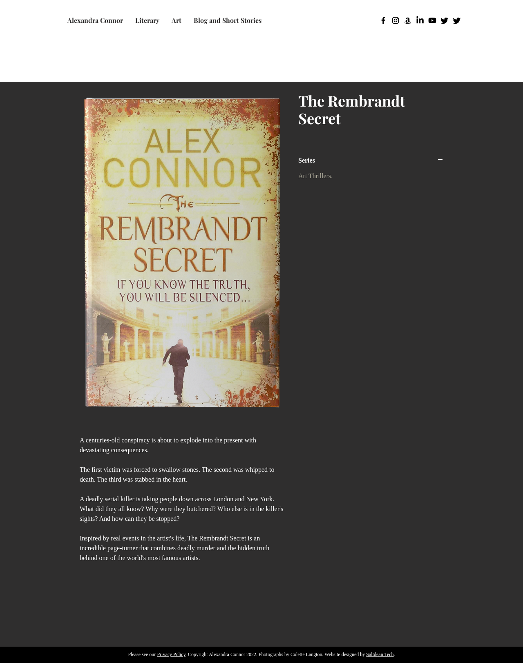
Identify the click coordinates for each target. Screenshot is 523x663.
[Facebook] (383, 20)
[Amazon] (407, 20)
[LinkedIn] (420, 20)
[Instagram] (395, 20)
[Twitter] (444, 20)
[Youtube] (432, 20)
